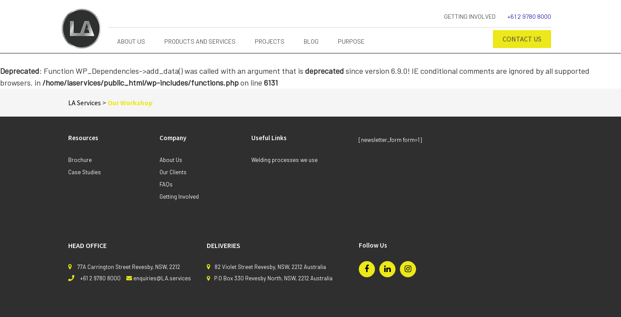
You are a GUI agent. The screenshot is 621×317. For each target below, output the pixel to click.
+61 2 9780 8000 (529, 16)
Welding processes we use (284, 159)
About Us (171, 159)
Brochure (80, 159)
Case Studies (84, 172)
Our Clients (173, 172)
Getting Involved (470, 16)
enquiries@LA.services (162, 278)
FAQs (166, 184)
